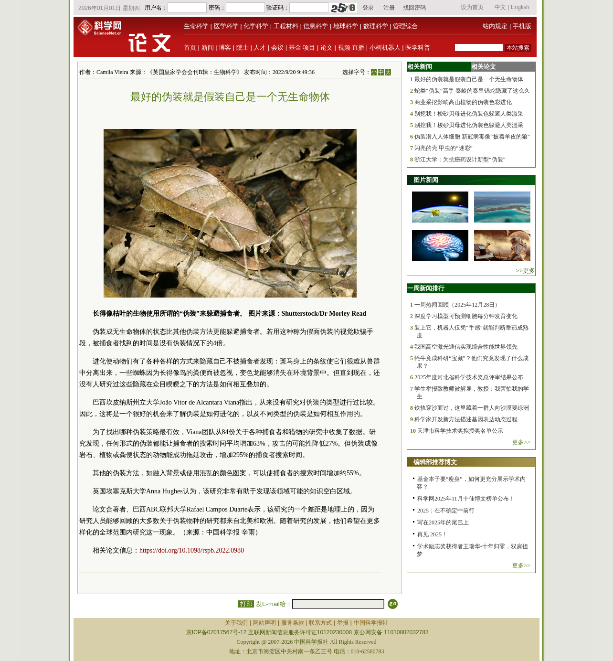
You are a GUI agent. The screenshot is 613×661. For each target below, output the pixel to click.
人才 (260, 47)
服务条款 (292, 622)
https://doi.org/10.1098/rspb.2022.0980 (191, 550)
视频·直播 (351, 47)
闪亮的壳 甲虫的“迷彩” (443, 148)
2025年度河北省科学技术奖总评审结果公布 (468, 377)
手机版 (522, 26)
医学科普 (417, 47)
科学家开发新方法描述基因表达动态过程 (466, 419)
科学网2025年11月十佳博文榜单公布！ (466, 498)
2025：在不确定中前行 (446, 510)
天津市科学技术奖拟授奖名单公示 (460, 430)
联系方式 (320, 622)
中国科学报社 (371, 622)
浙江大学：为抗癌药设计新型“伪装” (460, 159)
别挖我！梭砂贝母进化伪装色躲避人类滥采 (468, 113)
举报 (343, 622)
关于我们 (236, 622)
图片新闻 (425, 179)
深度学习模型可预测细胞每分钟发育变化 (466, 316)
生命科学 (196, 26)
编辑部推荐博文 (435, 462)
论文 (326, 47)
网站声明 (264, 622)
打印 (246, 604)
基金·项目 (302, 47)
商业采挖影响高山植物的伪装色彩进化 (463, 102)
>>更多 (525, 270)
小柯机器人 (385, 47)
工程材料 (286, 26)
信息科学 (315, 26)
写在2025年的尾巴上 (443, 522)
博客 (225, 47)
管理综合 (405, 26)
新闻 (207, 47)
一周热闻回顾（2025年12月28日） (457, 304)
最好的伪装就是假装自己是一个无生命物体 (468, 79)
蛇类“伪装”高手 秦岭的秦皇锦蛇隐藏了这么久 (472, 90)
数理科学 (375, 26)
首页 (190, 47)
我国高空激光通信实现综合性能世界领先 (466, 346)
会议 (277, 47)
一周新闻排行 (425, 288)
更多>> (521, 442)
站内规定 (495, 26)
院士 (242, 47)
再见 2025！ (432, 534)
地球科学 (345, 26)
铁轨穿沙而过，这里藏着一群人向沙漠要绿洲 (471, 408)
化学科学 (255, 26)
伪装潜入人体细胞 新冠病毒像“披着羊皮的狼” (472, 136)
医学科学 (226, 26)
